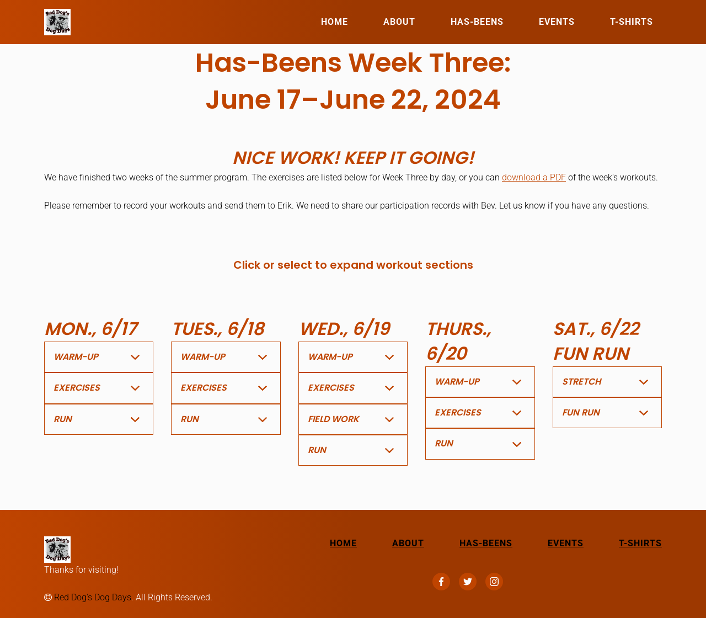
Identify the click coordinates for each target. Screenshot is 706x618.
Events (557, 22)
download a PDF (534, 177)
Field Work (333, 419)
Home (334, 22)
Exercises (77, 387)
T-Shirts (631, 22)
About (399, 22)
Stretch (581, 381)
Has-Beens (477, 22)
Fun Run (581, 412)
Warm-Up (76, 356)
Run (63, 419)
